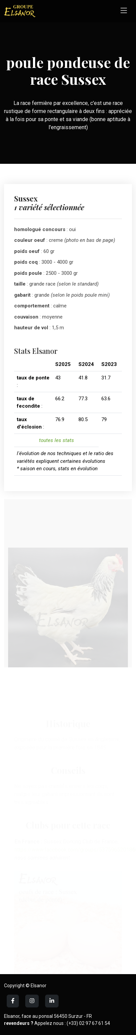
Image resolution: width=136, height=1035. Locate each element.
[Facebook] (13, 1001)
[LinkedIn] (32, 1001)
